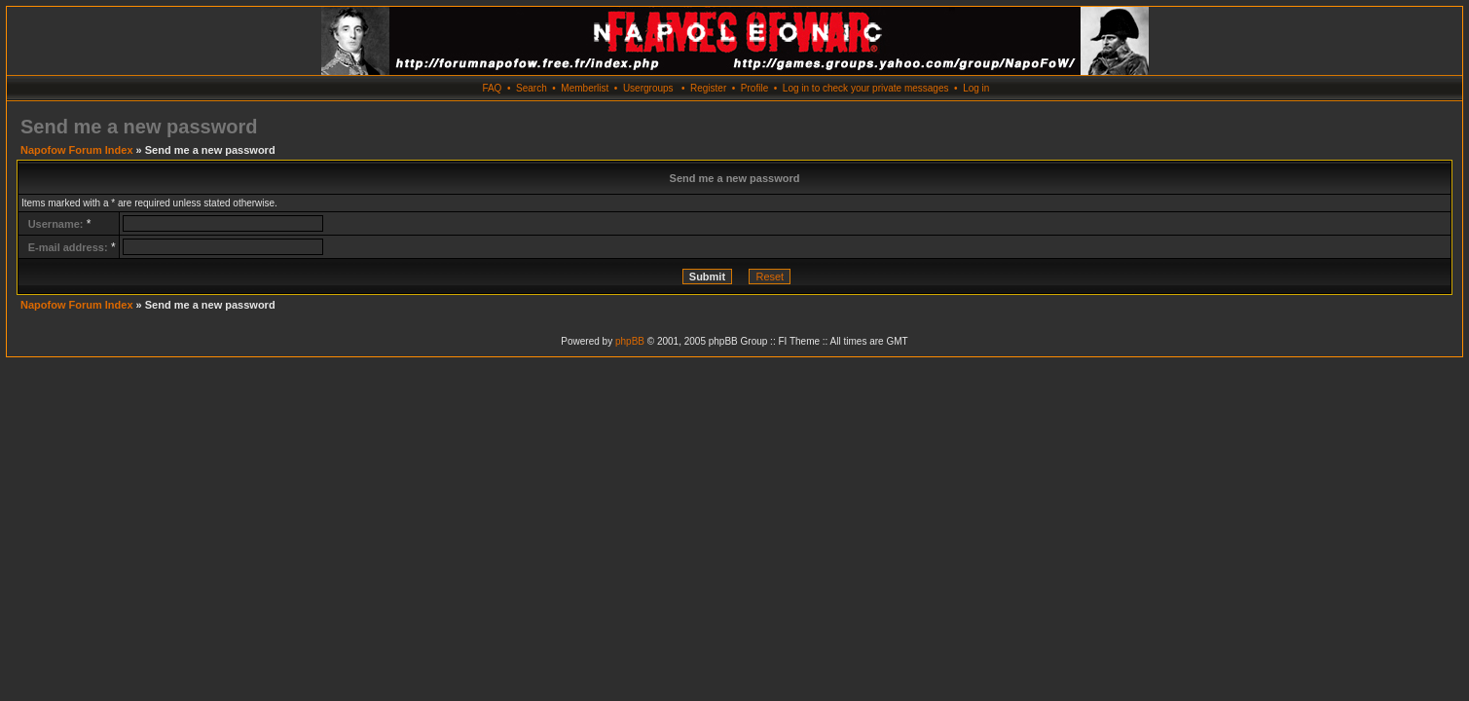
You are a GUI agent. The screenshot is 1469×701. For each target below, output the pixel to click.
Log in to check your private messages (866, 88)
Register (708, 88)
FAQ (491, 88)
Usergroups (648, 88)
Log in (976, 88)
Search (531, 88)
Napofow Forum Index (76, 150)
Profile (754, 88)
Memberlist (584, 88)
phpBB (629, 341)
